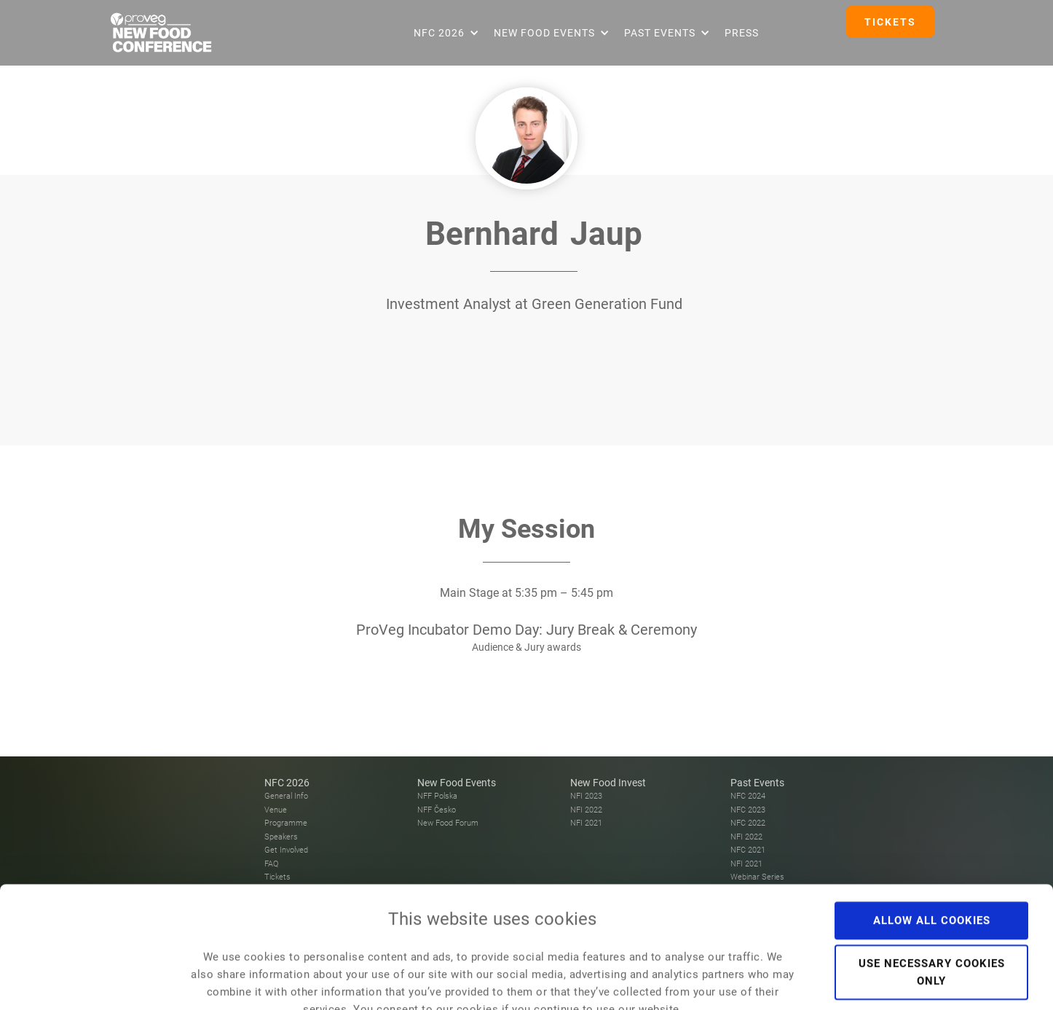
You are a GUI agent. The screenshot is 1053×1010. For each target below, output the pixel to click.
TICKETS (890, 22)
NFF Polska (437, 796)
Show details (823, 981)
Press (742, 33)
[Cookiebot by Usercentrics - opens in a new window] (94, 982)
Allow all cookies (931, 833)
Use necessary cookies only (932, 886)
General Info (286, 796)
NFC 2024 (747, 796)
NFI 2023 (586, 796)
